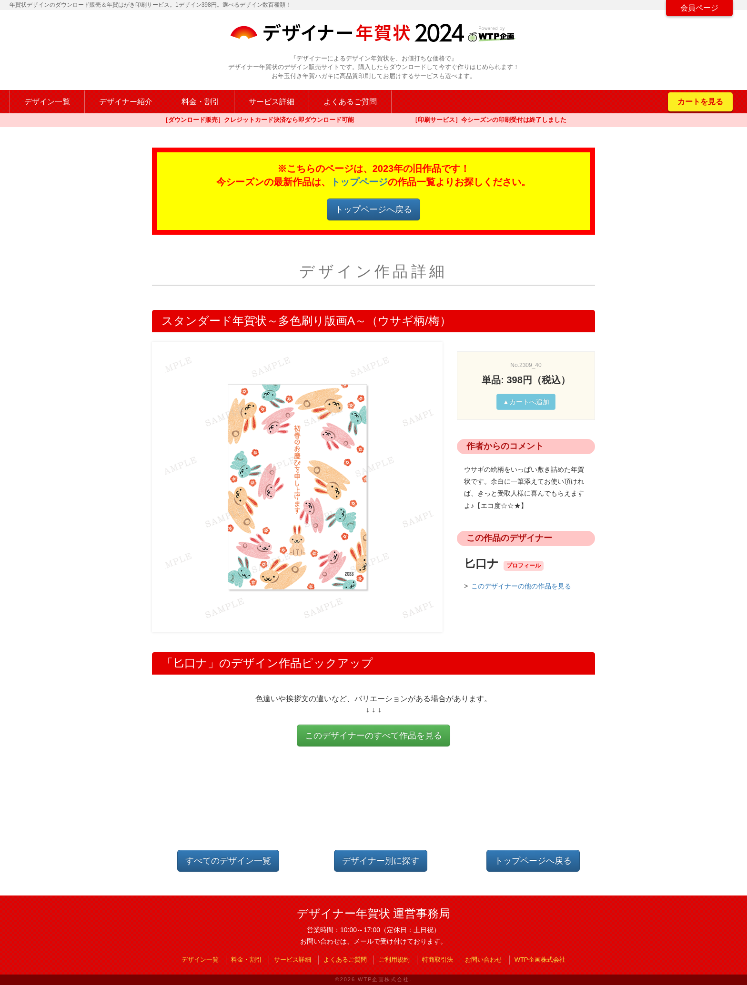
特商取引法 (437, 959)
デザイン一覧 (47, 102)
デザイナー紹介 (125, 102)
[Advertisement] (373, 806)
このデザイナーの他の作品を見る (521, 586)
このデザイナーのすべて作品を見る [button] (373, 735)
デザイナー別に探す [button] (380, 861)
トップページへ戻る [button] (373, 209)
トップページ (359, 182)
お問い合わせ (483, 959)
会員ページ (699, 8)
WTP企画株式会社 (540, 959)
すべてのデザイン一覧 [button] (228, 861)
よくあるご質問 (350, 102)
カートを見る (700, 102)
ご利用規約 (394, 959)
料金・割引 (201, 102)
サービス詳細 (271, 102)
